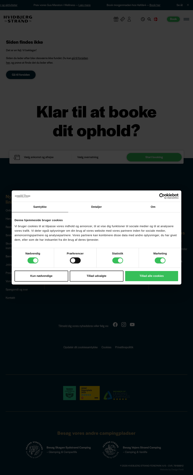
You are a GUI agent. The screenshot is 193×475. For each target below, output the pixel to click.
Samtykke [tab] (40, 207)
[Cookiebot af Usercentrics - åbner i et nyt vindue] (162, 196)
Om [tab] (153, 207)
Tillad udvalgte (96, 276)
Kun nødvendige (41, 276)
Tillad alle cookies (151, 276)
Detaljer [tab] (96, 207)
